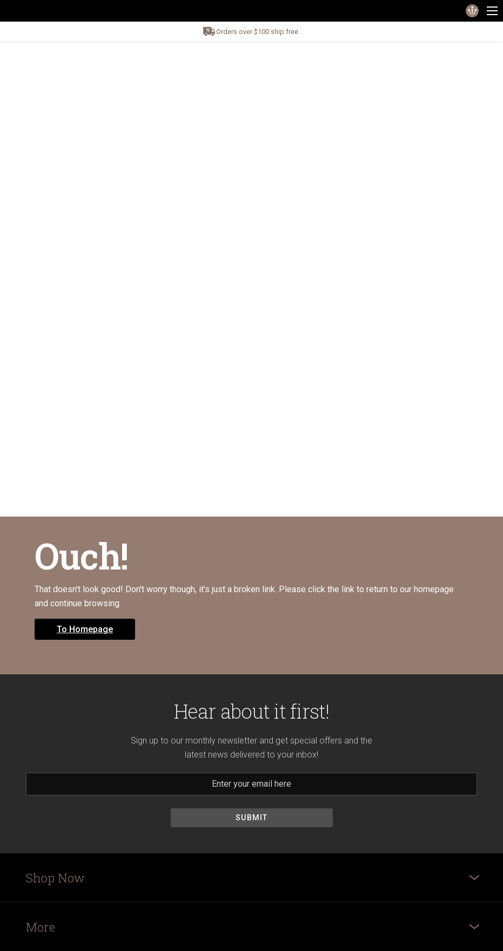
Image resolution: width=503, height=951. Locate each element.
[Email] (251, 784)
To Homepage (85, 629)
